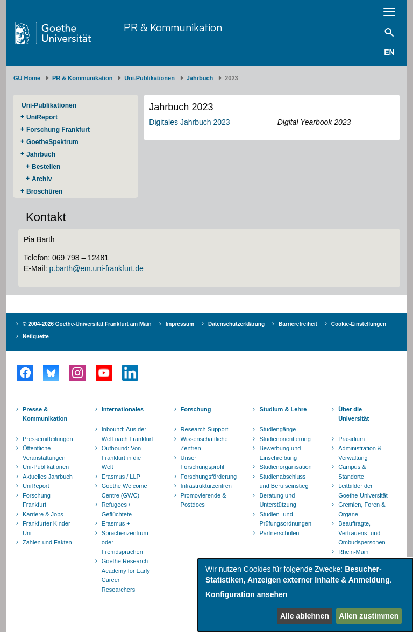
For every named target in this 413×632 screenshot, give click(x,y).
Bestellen (46, 167)
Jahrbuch (200, 78)
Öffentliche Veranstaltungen (44, 453)
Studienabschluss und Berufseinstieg (283, 481)
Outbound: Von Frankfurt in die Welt (121, 457)
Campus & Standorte (352, 472)
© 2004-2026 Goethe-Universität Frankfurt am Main (87, 324)
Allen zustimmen (368, 616)
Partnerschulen (279, 533)
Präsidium (351, 439)
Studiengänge (277, 429)
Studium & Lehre (283, 409)
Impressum (180, 324)
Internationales (123, 409)
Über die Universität (353, 414)
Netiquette (36, 336)
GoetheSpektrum (52, 142)
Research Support (205, 429)
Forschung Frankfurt (58, 129)
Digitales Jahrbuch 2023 (189, 122)
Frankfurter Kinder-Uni (47, 528)
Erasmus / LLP (121, 476)
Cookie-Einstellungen (358, 324)
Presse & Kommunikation (45, 414)
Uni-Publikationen (149, 78)
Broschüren (44, 191)
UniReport (42, 117)
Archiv (42, 179)
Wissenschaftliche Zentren (204, 444)
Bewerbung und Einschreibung (280, 453)
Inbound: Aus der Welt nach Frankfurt (127, 434)
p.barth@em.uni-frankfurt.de (96, 268)
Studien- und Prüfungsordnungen (285, 519)
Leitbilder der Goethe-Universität (363, 490)
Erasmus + (116, 523)
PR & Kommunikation (173, 27)
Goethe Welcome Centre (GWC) (124, 490)
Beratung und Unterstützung (277, 500)
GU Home (26, 78)
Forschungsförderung (207, 476)
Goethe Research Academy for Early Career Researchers (126, 575)
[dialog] (305, 595)
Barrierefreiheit (298, 324)
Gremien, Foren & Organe (361, 509)
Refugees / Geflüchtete (117, 509)
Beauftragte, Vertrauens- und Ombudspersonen (361, 532)
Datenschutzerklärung (236, 324)
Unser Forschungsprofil (202, 463)
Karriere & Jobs (43, 514)
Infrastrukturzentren (206, 485)
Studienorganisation (285, 467)
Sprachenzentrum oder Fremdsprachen (125, 542)
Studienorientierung (284, 439)
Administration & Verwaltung (359, 453)
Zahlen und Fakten (47, 542)
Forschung (196, 409)
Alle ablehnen (304, 616)
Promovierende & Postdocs (203, 500)
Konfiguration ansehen (246, 594)
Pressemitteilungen (48, 439)
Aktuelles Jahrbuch (48, 476)
